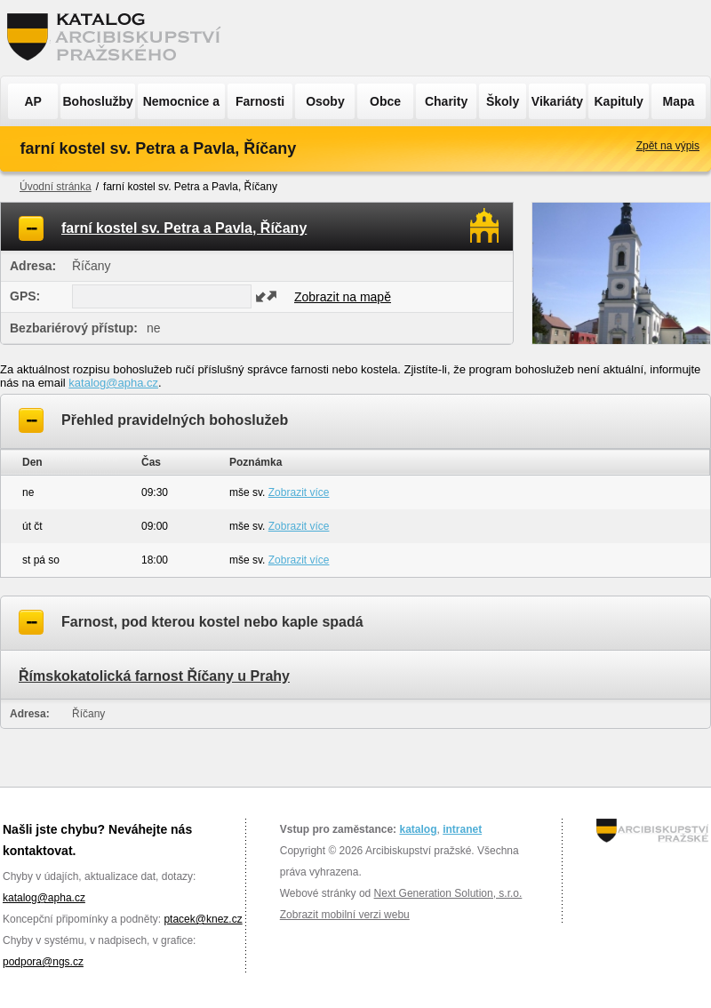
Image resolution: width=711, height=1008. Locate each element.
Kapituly (618, 101)
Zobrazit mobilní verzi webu (345, 914)
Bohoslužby (98, 101)
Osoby (325, 101)
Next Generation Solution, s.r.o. (448, 893)
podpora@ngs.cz (43, 962)
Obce (385, 101)
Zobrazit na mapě (342, 297)
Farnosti (260, 101)
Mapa (679, 101)
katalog (417, 829)
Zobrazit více (299, 492)
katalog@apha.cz (113, 382)
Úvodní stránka (56, 186)
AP (32, 101)
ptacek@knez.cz (203, 919)
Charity (446, 101)
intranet (462, 829)
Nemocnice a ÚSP (181, 106)
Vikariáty (557, 101)
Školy (502, 101)
